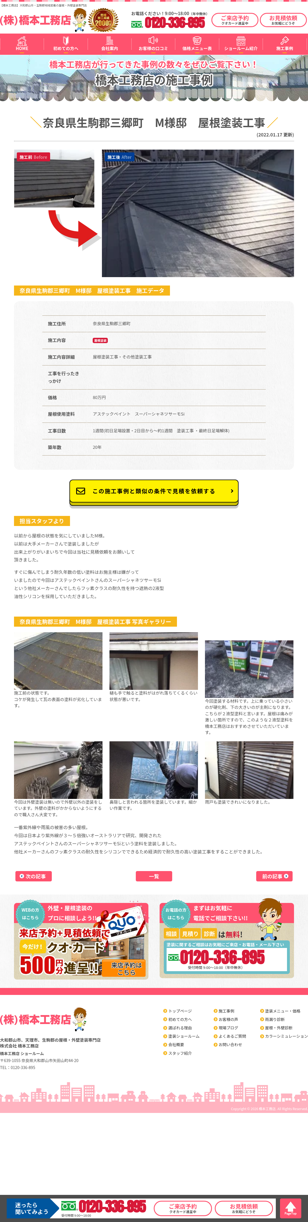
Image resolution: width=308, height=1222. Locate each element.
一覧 (154, 876)
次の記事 (36, 876)
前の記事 (272, 876)
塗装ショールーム (184, 1036)
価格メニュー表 (197, 48)
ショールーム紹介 (241, 48)
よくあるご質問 (232, 1036)
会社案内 (109, 48)
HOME (22, 48)
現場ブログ (228, 1027)
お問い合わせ (230, 1044)
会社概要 (176, 1044)
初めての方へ (65, 48)
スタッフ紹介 (180, 1053)
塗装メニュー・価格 (282, 1011)
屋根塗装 (100, 340)
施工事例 (284, 48)
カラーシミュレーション (286, 1036)
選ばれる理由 (180, 1027)
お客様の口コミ (153, 48)
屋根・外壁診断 (279, 1027)
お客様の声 (228, 1019)
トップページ (180, 1011)
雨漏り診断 (275, 1019)
